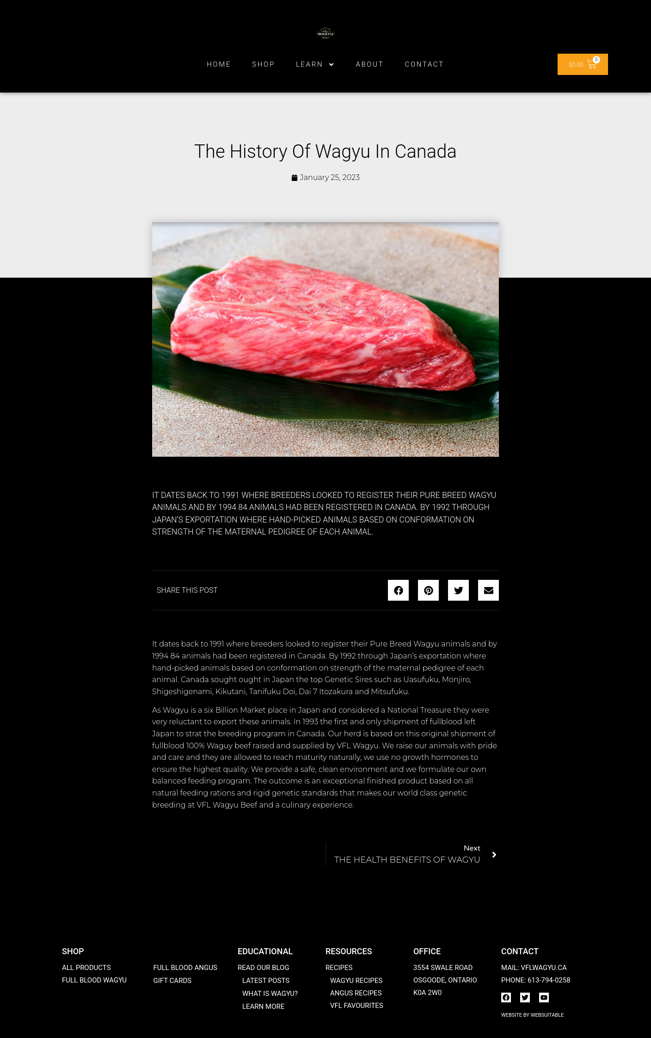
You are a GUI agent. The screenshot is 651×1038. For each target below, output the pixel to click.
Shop (263, 64)
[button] (398, 590)
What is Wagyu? (270, 993)
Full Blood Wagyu (94, 980)
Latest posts (265, 980)
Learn (315, 64)
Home (219, 64)
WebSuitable (547, 1015)
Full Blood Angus (185, 967)
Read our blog (263, 967)
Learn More (263, 1006)
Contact (424, 64)
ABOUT (370, 64)
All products (86, 967)
